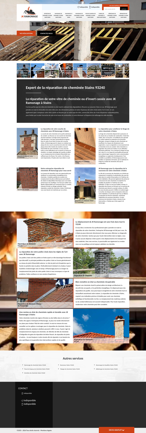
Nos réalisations (26, 33)
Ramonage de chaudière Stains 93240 (107, 365)
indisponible (82, 7)
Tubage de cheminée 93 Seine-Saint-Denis (101, 15)
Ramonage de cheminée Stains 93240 (35, 365)
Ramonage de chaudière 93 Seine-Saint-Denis (79, 15)
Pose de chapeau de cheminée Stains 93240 (36, 369)
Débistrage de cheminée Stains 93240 (107, 369)
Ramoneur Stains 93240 (67, 365)
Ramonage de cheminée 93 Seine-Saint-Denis (58, 15)
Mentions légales (46, 430)
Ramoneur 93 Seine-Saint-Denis (68, 15)
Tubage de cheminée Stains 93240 (70, 369)
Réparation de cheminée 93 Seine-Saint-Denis (123, 15)
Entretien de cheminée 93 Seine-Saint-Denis (47, 15)
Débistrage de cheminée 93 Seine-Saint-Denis (112, 15)
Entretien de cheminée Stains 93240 (34, 373)
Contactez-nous (46, 33)
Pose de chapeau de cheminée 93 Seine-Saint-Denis (90, 15)
